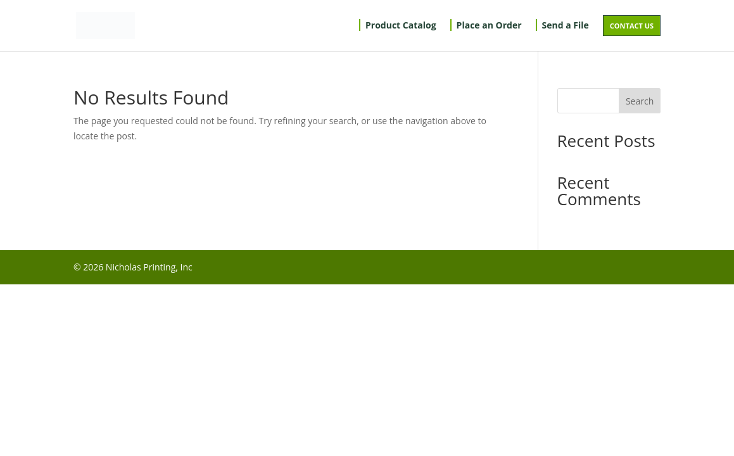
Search (640, 101)
